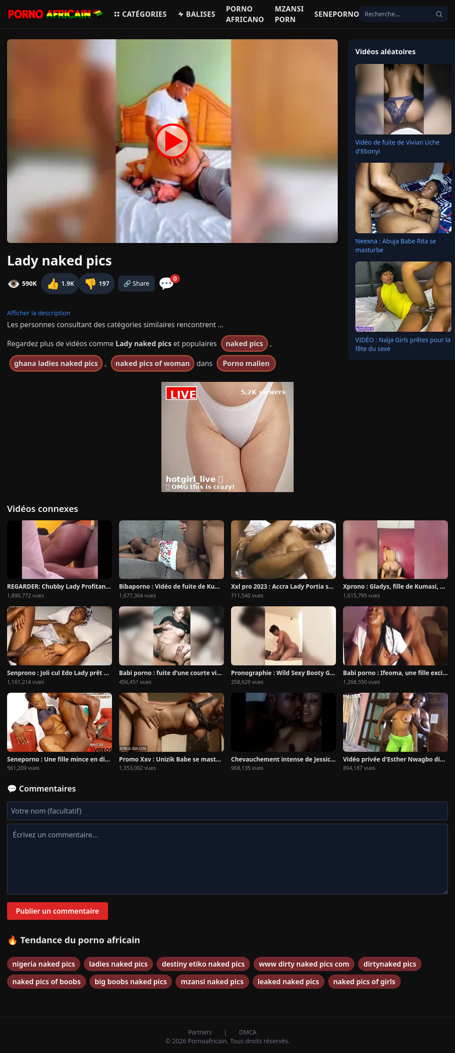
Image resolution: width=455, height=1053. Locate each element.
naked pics (244, 343)
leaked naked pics (288, 981)
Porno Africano (245, 14)
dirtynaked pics (389, 964)
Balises (196, 14)
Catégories (140, 14)
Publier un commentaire (57, 911)
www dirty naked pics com (304, 964)
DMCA (247, 1032)
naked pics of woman (153, 363)
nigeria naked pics (43, 964)
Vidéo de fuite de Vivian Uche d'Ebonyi (397, 146)
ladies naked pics (118, 964)
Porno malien (246, 363)
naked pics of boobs (46, 981)
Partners (200, 1032)
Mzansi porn (289, 14)
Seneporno (336, 14)
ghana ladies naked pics (56, 363)
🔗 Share (136, 283)
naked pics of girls (364, 981)
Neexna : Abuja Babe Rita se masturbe (395, 245)
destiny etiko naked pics (203, 964)
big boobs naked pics (131, 981)
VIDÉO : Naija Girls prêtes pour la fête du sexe (403, 344)
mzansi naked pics (212, 981)
